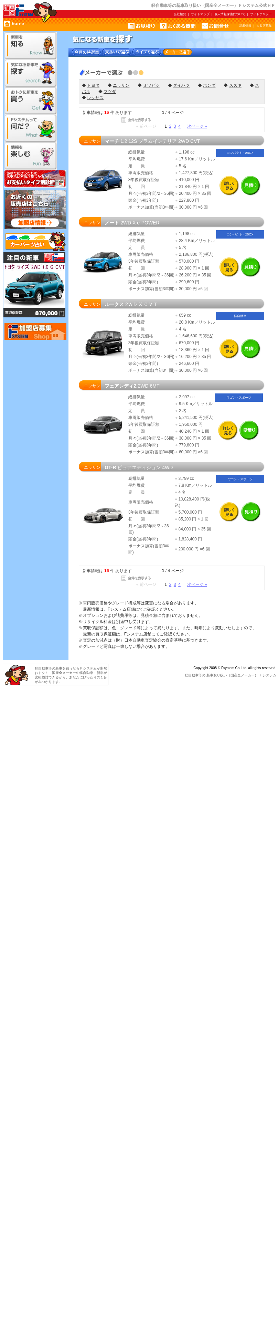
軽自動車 (192, 675)
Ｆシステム (267, 675)
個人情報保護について (229, 14)
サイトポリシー (261, 14)
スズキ (235, 85)
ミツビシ (151, 85)
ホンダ (209, 85)
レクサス (95, 97)
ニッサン (121, 85)
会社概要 (180, 14)
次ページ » (197, 126)
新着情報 (245, 26)
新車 (209, 675)
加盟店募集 (264, 26)
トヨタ (93, 85)
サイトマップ (200, 14)
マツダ (110, 91)
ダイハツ (181, 85)
